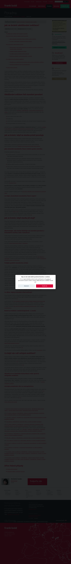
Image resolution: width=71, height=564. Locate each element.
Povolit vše (44, 286)
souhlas (48, 279)
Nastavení (26, 286)
